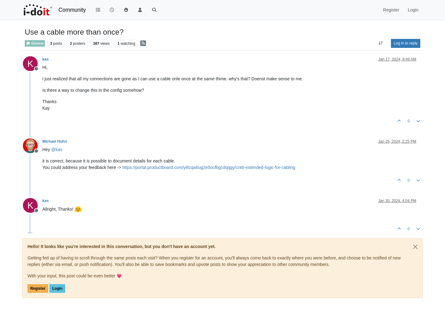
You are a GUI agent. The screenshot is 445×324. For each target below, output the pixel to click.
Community (72, 10)
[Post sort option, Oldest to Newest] (381, 43)
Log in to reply (405, 43)
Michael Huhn (54, 141)
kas (45, 59)
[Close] (415, 246)
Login (57, 288)
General (34, 43)
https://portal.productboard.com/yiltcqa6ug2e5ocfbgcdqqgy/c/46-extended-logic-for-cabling (208, 167)
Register (37, 288)
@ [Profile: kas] (56, 149)
